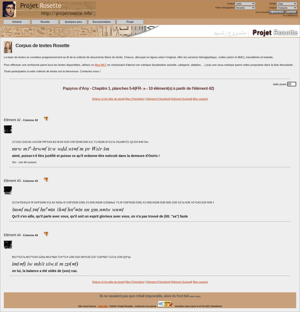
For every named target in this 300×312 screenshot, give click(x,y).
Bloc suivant (200, 98)
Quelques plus (73, 22)
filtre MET (100, 64)
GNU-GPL (103, 306)
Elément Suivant (181, 98)
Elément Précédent (158, 98)
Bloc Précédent (134, 98)
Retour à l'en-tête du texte (108, 98)
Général (17, 22)
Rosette (45, 22)
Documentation (102, 22)
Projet (130, 22)
